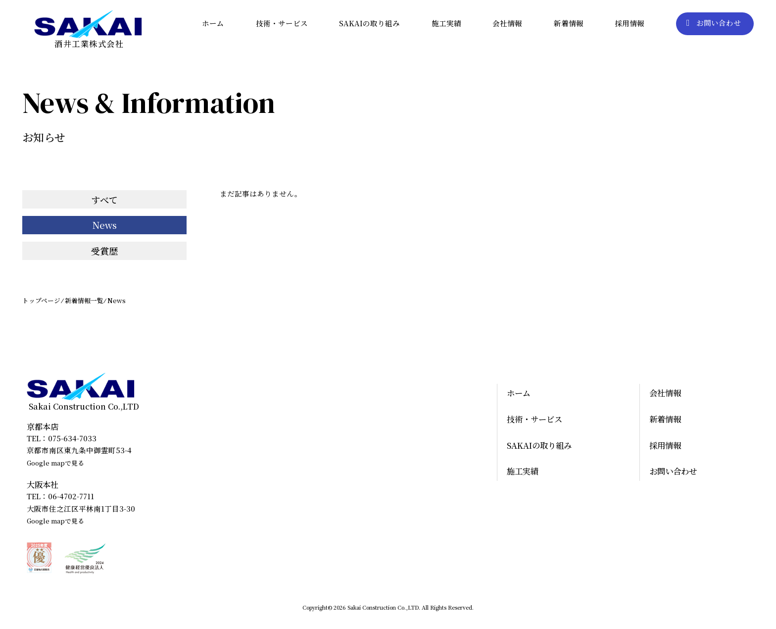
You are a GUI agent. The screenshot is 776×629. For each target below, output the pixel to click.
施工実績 (446, 23)
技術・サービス (282, 23)
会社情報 (507, 23)
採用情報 (629, 23)
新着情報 (568, 23)
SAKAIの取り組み (369, 23)
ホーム (213, 23)
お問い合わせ (713, 22)
